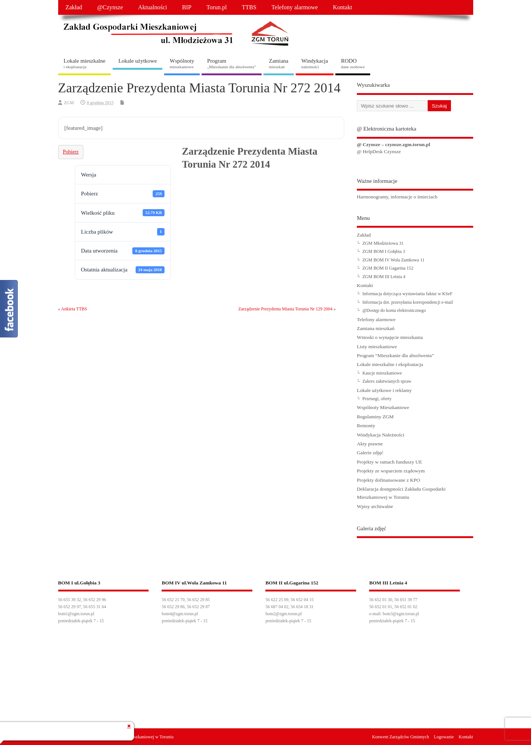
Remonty (366, 425)
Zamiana (278, 63)
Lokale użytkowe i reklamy (384, 390)
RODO (353, 63)
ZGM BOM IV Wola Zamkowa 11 (393, 260)
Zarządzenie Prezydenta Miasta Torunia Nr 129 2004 (285, 308)
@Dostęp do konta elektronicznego (394, 310)
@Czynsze (110, 7)
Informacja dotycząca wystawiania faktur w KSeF (407, 293)
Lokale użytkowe (137, 61)
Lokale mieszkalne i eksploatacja (390, 364)
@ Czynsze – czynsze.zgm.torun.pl (393, 144)
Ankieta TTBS (74, 308)
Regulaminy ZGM (375, 416)
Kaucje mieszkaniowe (382, 373)
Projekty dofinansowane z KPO (388, 480)
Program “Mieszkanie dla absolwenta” (395, 355)
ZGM (69, 102)
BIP (186, 7)
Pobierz (71, 152)
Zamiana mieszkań (376, 328)
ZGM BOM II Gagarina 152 (388, 268)
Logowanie (444, 736)
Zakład (74, 7)
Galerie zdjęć (370, 452)
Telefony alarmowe (295, 7)
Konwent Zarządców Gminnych (400, 736)
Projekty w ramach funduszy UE (389, 462)
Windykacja (314, 63)
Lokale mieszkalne (85, 63)
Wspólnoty (182, 63)
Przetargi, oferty (377, 398)
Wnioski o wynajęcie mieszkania (390, 337)
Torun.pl (216, 7)
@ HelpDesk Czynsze (379, 151)
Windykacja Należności (380, 435)
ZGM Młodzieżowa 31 (383, 243)
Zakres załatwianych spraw (386, 381)
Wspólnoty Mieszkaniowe (383, 407)
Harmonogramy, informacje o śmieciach (397, 197)
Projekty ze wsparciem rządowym (391, 471)
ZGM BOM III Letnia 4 (383, 276)
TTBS (249, 7)
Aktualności (152, 7)
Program (231, 63)
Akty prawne (370, 443)
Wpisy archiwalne (375, 506)
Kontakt (342, 7)
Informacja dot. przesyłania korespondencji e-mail (407, 302)
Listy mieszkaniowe (377, 346)
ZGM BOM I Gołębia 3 (383, 251)
